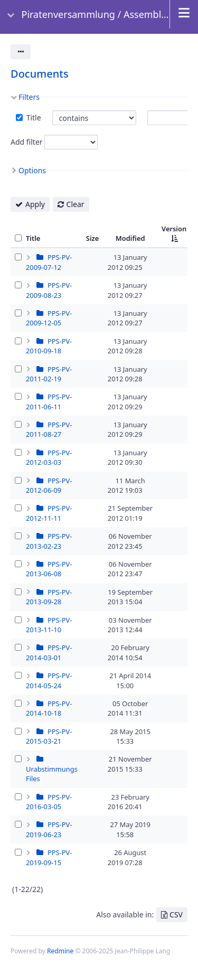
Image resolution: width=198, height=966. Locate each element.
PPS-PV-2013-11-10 (49, 624)
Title (32, 117)
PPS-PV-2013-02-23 (49, 540)
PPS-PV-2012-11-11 (49, 512)
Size (92, 238)
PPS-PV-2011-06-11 (49, 401)
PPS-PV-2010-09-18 (49, 345)
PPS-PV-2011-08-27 (49, 429)
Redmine (60, 950)
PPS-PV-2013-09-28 (49, 596)
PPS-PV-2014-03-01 (49, 652)
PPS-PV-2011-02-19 (49, 373)
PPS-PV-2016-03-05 (49, 801)
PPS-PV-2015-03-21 (49, 736)
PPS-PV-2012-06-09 (49, 485)
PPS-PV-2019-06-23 (49, 829)
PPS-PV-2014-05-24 (49, 680)
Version (174, 228)
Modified (130, 238)
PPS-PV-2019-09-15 (49, 857)
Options (32, 170)
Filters (29, 97)
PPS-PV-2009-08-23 (49, 289)
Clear (75, 204)
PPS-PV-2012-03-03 (49, 457)
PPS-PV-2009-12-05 (49, 317)
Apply (35, 204)
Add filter (27, 142)
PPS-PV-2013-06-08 (49, 568)
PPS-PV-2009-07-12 (49, 261)
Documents (40, 74)
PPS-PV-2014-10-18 (49, 708)
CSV (176, 914)
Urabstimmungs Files (52, 773)
